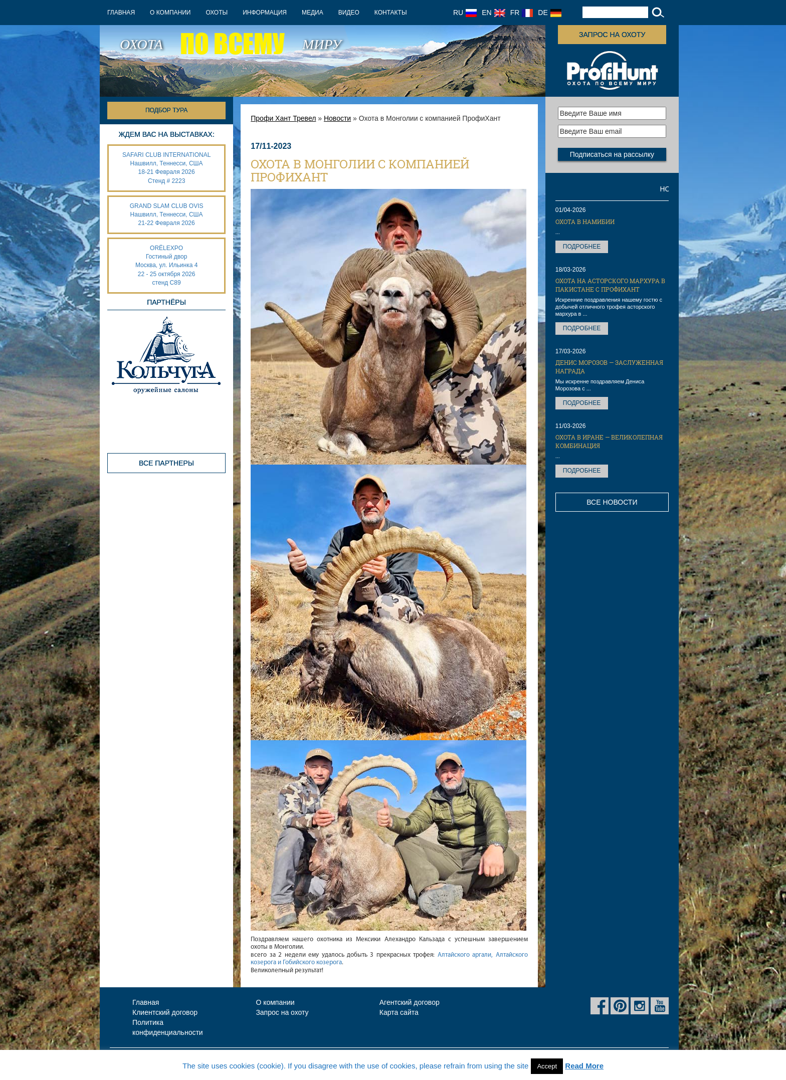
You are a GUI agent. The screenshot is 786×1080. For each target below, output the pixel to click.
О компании (170, 12)
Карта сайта (399, 1012)
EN (493, 13)
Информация (265, 12)
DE (549, 13)
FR (521, 13)
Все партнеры (166, 463)
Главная (121, 12)
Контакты (390, 12)
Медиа (312, 12)
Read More (584, 1065)
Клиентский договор (165, 1012)
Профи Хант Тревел (283, 118)
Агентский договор (409, 1002)
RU (465, 13)
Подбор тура (166, 110)
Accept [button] (547, 1066)
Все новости (611, 502)
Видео (348, 12)
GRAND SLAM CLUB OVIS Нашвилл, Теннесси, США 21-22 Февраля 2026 (167, 214)
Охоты (217, 12)
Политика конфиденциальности (167, 1027)
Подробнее (582, 246)
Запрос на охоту (612, 35)
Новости (337, 118)
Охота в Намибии (585, 222)
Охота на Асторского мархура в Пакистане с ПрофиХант (610, 285)
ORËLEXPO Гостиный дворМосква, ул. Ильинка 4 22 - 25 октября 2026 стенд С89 (166, 265)
